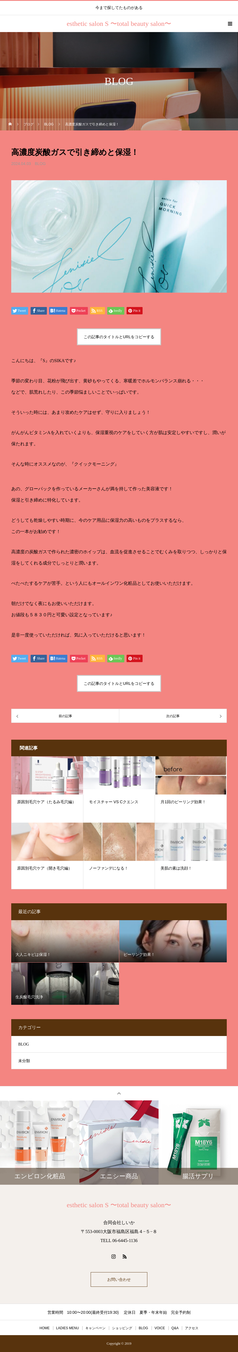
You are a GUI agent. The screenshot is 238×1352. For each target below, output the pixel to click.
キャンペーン (95, 1328)
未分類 (24, 1061)
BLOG (40, 163)
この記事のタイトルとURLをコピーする (119, 337)
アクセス (191, 1328)
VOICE (160, 1328)
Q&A (174, 1328)
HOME (45, 1328)
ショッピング (122, 1328)
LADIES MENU (67, 1328)
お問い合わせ (119, 1279)
